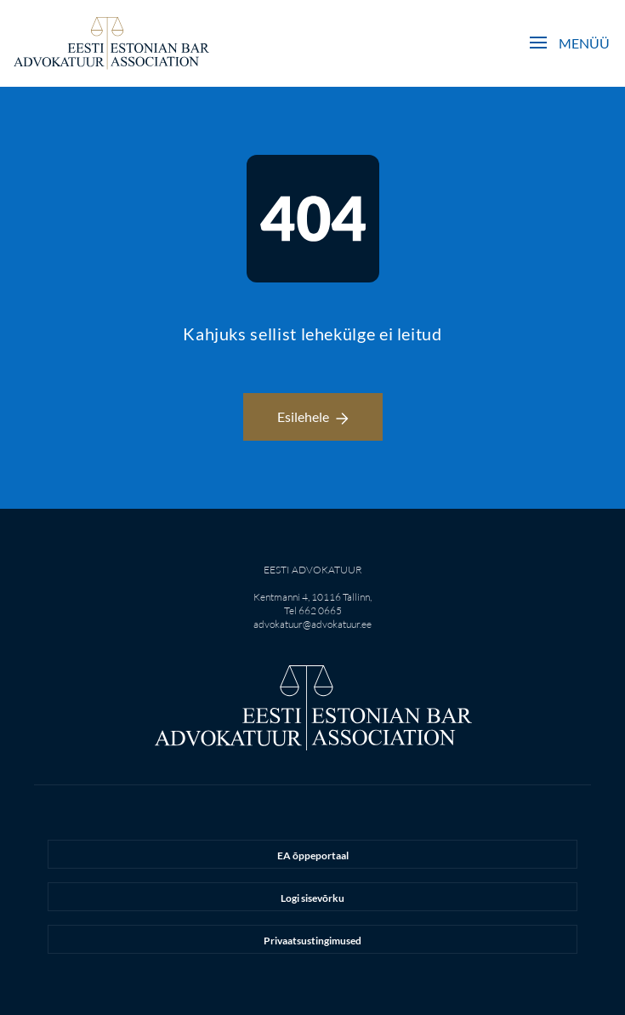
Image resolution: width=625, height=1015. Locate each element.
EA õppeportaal (313, 855)
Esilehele (313, 416)
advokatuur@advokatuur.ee (312, 624)
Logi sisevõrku (312, 898)
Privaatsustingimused (312, 940)
